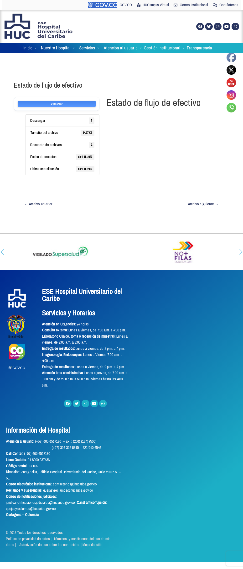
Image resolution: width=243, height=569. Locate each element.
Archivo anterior (38, 204)
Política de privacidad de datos (28, 538)
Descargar (56, 103)
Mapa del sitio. (93, 544)
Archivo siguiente (203, 204)
